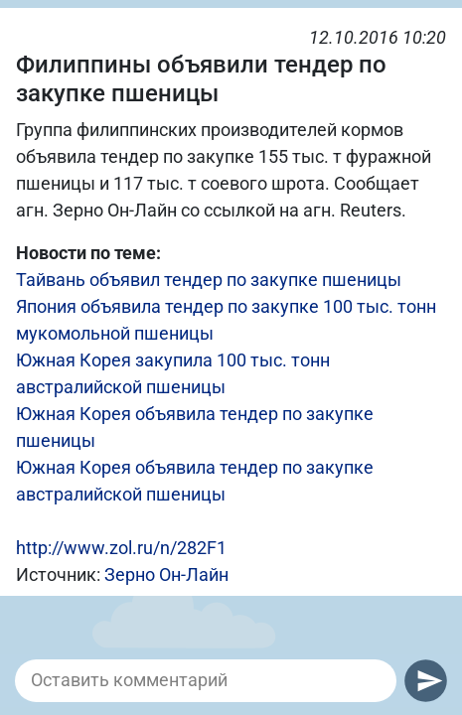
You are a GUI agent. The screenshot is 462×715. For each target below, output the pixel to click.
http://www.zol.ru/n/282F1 (121, 547)
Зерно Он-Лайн (166, 574)
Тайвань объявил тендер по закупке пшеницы (208, 279)
